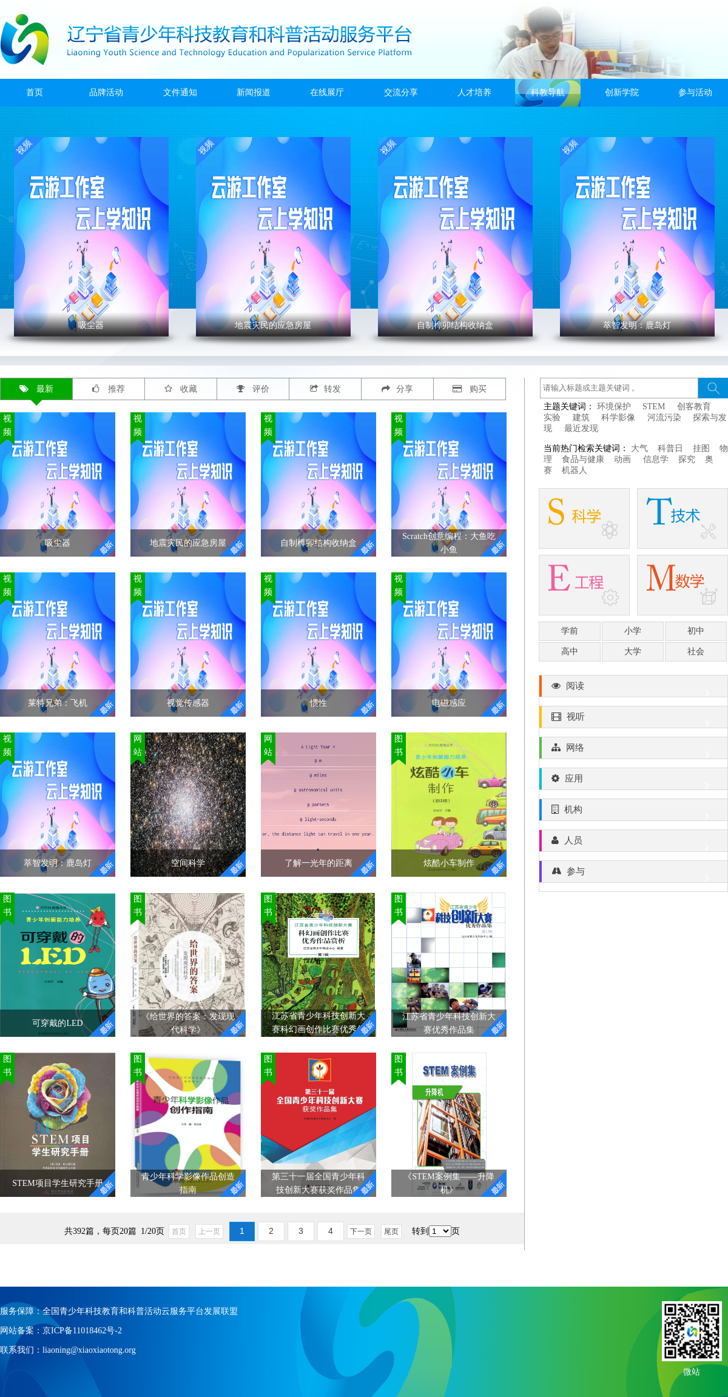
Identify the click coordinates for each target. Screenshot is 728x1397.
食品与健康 (583, 459)
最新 (36, 389)
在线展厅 (327, 92)
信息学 (656, 459)
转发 (325, 389)
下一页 (361, 1231)
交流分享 (401, 92)
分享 (397, 389)
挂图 (701, 448)
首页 (34, 92)
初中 (695, 630)
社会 (695, 651)
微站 (691, 1370)
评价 (253, 389)
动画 (623, 459)
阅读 (633, 688)
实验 (552, 417)
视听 (633, 719)
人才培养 (474, 92)
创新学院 (622, 92)
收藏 (181, 389)
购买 (470, 389)
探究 (686, 459)
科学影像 (618, 417)
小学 (632, 630)
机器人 (574, 470)
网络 (633, 750)
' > (91, 237)
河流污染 (664, 417)
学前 (569, 630)
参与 (633, 874)
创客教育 (694, 406)
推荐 (108, 389)
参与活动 (695, 92)
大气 (639, 448)
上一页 (209, 1231)
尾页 (391, 1231)
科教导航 (548, 92)
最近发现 (581, 428)
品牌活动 (106, 92)
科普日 (670, 448)
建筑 (581, 417)
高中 (569, 651)
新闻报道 (254, 92)
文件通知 (180, 92)
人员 (633, 843)
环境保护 (614, 406)
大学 (632, 651)
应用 (633, 781)
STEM (653, 406)
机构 (633, 812)
